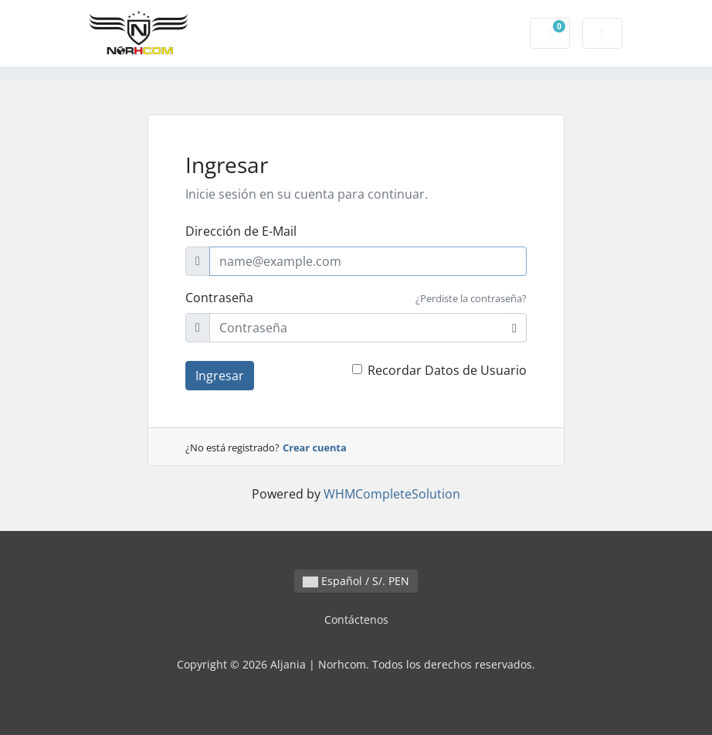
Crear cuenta (315, 447)
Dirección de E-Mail (241, 231)
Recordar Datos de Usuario (447, 370)
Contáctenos (356, 619)
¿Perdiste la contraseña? (471, 298)
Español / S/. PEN (356, 580)
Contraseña (219, 297)
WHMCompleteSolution (392, 493)
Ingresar (219, 375)
